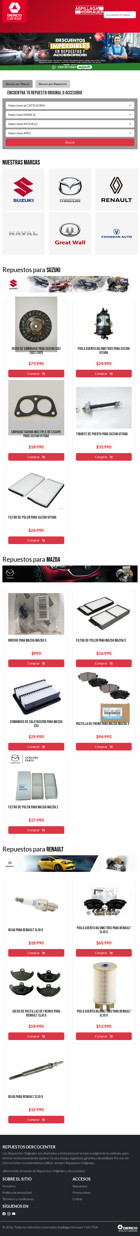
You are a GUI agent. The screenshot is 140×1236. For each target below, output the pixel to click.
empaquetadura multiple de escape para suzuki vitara (36, 434)
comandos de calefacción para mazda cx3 (36, 723)
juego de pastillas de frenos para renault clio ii (36, 1013)
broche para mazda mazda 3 (27, 640)
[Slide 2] (74, 65)
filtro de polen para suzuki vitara (32, 517)
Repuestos (80, 1186)
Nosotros (9, 1186)
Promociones (82, 1192)
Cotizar (78, 1199)
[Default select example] (70, 105)
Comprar (36, 373)
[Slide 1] (66, 65)
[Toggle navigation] (10, 27)
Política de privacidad (17, 1192)
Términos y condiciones (18, 1199)
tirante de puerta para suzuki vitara (102, 434)
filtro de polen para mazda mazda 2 (33, 807)
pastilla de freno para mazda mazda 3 (102, 723)
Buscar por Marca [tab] (17, 84)
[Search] (120, 14)
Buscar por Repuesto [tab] (53, 84)
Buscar (70, 142)
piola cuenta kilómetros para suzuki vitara (104, 350)
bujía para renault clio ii (25, 930)
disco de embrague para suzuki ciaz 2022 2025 (36, 350)
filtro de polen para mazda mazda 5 (101, 640)
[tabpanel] (70, 123)
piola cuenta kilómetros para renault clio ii (104, 930)
